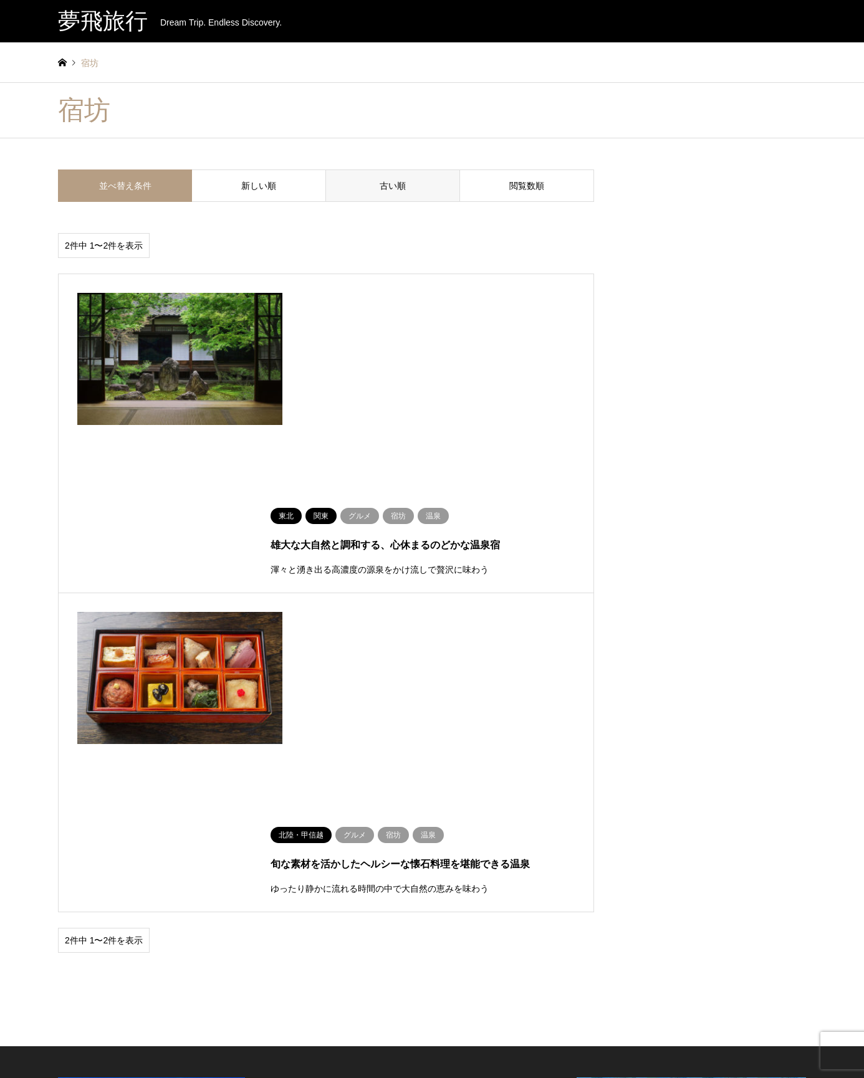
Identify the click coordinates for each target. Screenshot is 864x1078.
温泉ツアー (335, 772)
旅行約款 (448, 1043)
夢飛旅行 (719, 1025)
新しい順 (258, 186)
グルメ (461, 790)
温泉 (457, 772)
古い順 (393, 186)
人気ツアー (329, 748)
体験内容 (459, 748)
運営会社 (408, 1043)
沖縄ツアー (335, 790)
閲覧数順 (526, 186)
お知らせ (369, 1043)
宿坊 (457, 808)
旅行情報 (487, 1043)
